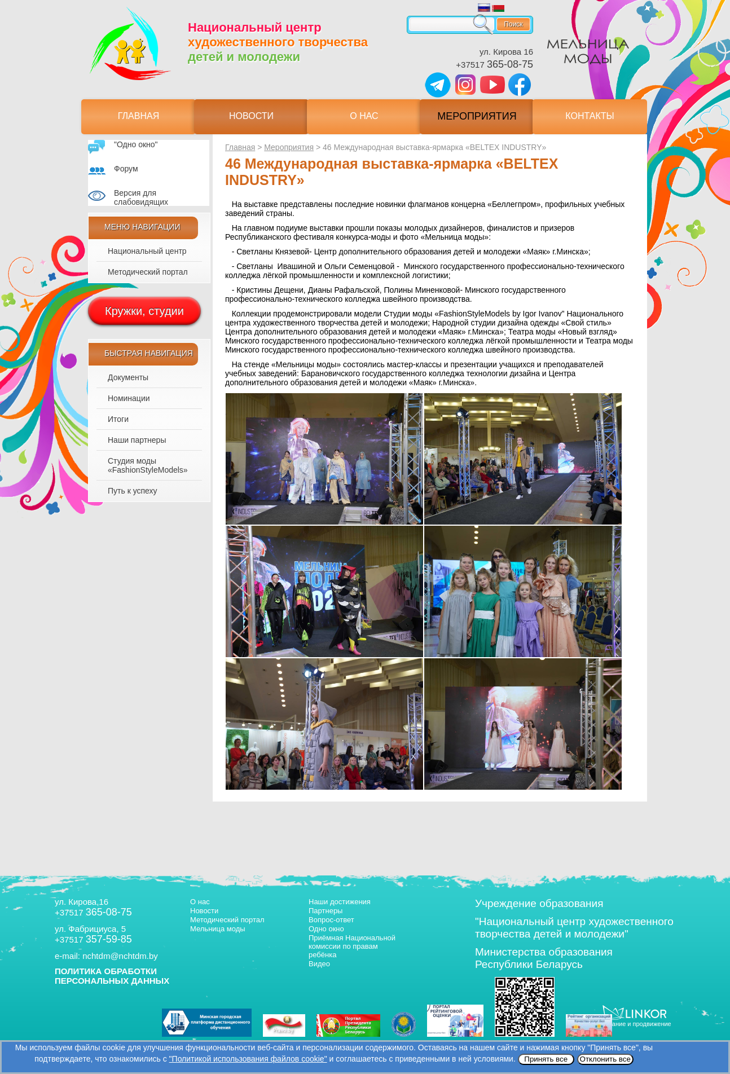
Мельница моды (217, 929)
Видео (319, 963)
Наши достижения (340, 901)
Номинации (129, 398)
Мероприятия (476, 116)
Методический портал (148, 271)
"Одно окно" (136, 144)
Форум (126, 168)
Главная (138, 116)
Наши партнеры (137, 439)
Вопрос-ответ (331, 919)
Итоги (118, 419)
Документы (128, 377)
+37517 (494, 64)
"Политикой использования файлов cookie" (248, 1058)
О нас (364, 116)
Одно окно (326, 929)
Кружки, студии (144, 311)
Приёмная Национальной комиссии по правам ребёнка (352, 946)
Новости (251, 116)
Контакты (589, 116)
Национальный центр (147, 251)
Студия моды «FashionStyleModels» (148, 465)
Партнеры (325, 910)
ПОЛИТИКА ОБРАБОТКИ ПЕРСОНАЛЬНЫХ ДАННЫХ (112, 975)
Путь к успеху (132, 490)
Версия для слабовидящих (141, 197)
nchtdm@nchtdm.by (120, 956)
